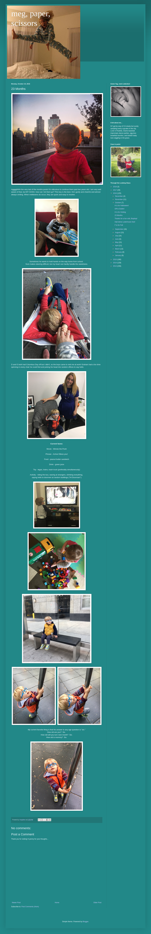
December (119, 196)
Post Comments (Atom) (30, 907)
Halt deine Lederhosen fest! (125, 222)
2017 (115, 190)
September (119, 229)
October (118, 203)
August (118, 233)
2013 (115, 266)
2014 (115, 263)
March (117, 249)
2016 (115, 193)
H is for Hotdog (120, 212)
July (117, 236)
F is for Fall (119, 225)
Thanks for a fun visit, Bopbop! (126, 219)
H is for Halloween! (122, 206)
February (118, 252)
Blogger (85, 922)
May (117, 242)
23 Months (118, 215)
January (118, 255)
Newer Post (16, 903)
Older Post (97, 903)
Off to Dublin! (119, 209)
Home (57, 903)
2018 (115, 187)
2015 (115, 259)
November (119, 199)
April (117, 245)
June (117, 239)
